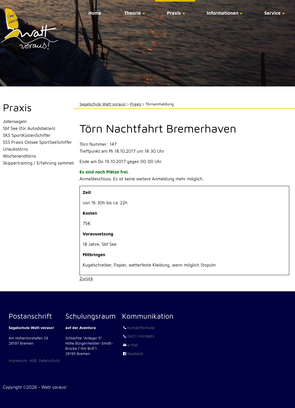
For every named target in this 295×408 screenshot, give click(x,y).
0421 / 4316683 (140, 336)
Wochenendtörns (19, 156)
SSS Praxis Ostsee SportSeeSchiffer (37, 142)
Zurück (86, 278)
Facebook (135, 353)
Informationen (223, 13)
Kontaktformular (141, 327)
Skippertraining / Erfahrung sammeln (39, 162)
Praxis (174, 13)
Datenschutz (49, 360)
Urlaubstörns (15, 149)
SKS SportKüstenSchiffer (27, 135)
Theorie (132, 13)
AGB (33, 360)
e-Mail (132, 345)
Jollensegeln (15, 121)
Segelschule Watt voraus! (103, 103)
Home (94, 13)
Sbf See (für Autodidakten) (29, 128)
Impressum (18, 360)
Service (272, 13)
